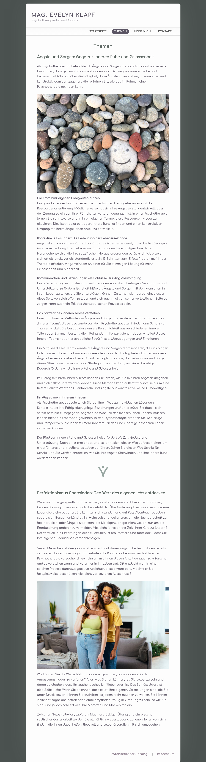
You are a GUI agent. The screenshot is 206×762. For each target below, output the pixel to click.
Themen (120, 31)
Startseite (98, 31)
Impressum (166, 754)
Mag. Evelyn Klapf (63, 15)
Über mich (142, 31)
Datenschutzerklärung (129, 754)
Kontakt (165, 31)
